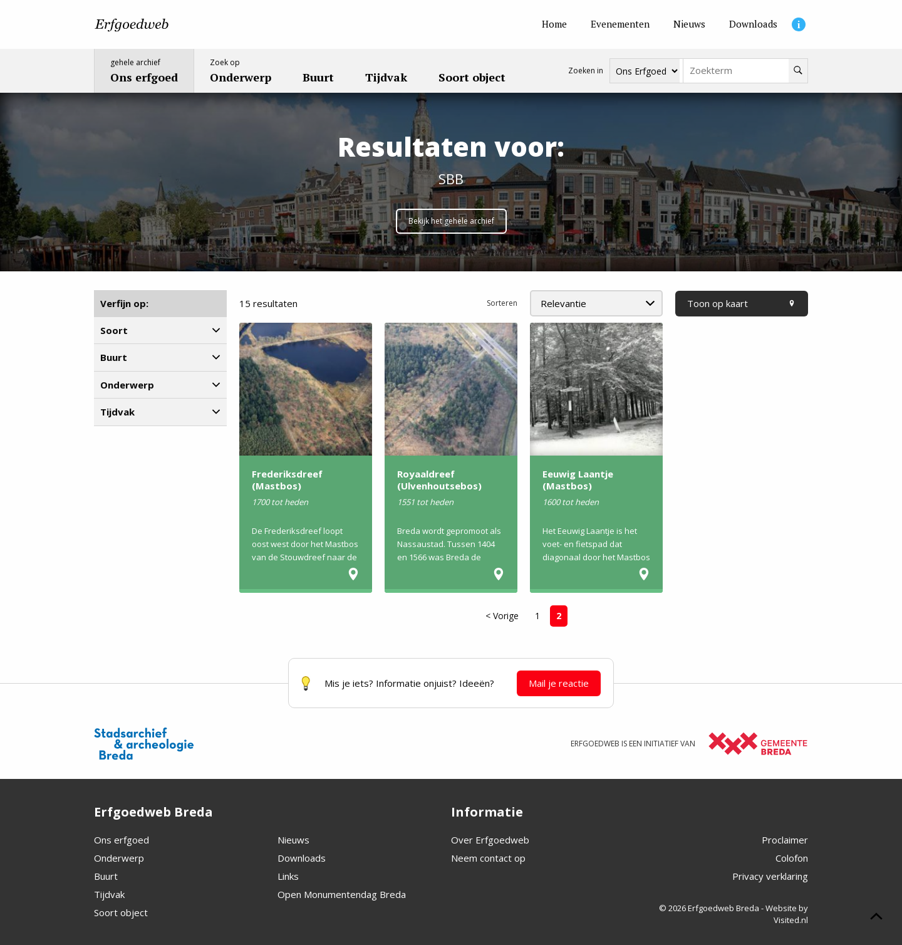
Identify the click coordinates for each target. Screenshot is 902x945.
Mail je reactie (559, 683)
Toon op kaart (741, 303)
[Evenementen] (620, 24)
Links (288, 876)
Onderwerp (119, 858)
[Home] (554, 24)
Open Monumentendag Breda (341, 894)
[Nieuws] (689, 24)
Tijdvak (109, 894)
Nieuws (293, 839)
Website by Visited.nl (786, 914)
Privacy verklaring (770, 876)
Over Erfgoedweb (490, 839)
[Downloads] (753, 24)
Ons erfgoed (121, 839)
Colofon (791, 858)
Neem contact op (488, 858)
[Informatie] (799, 24)
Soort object (121, 912)
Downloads (301, 858)
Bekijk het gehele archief (451, 221)
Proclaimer (785, 839)
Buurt (106, 876)
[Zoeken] (798, 71)
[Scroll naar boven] (876, 918)
